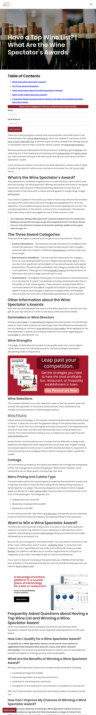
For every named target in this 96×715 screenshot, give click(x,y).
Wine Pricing (17, 415)
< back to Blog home (17, 26)
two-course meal (38, 491)
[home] (7, 4)
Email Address (14, 119)
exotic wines (81, 153)
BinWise (11, 551)
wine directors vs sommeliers (51, 328)
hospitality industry (56, 270)
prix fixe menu (50, 513)
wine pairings (58, 250)
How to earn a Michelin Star (21, 141)
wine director (38, 322)
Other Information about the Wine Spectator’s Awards (37, 90)
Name (10, 110)
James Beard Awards (37, 138)
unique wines (63, 153)
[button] (91, 4)
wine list (78, 150)
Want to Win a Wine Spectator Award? (29, 95)
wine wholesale (15, 436)
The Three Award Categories (25, 86)
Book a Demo (9, 710)
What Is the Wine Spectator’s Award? (29, 82)
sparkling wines (55, 545)
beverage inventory (74, 144)
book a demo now (25, 566)
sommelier (22, 322)
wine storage (46, 533)
